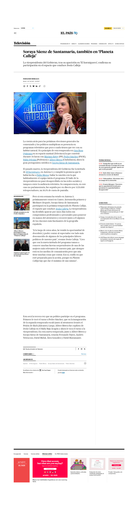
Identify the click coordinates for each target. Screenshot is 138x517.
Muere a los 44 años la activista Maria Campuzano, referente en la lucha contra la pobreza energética (111, 232)
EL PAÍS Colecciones (61, 454)
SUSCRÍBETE (108, 28)
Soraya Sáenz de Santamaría (56, 363)
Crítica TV (110, 43)
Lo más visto (103, 203)
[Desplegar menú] (15, 33)
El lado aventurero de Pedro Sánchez (21, 213)
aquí (63, 372)
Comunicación (103, 43)
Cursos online (35, 454)
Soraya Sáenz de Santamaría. (66, 162)
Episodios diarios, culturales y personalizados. (78, 472)
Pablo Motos (43, 175)
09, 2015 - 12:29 (33, 81)
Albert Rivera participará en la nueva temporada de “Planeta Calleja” (21, 233)
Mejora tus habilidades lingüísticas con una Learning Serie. (50, 480)
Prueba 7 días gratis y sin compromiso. (115, 472)
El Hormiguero (33, 363)
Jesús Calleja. (62, 208)
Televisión (22, 43)
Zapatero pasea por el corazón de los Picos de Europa (21, 254)
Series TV (74, 43)
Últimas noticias (119, 43)
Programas (94, 43)
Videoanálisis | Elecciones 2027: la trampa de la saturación (111, 179)
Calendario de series (84, 43)
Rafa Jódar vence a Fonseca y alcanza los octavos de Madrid (110, 174)
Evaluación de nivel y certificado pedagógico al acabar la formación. (96, 473)
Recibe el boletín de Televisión (34, 349)
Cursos (26, 454)
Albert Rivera (55, 159)
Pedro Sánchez (71, 156)
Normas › (83, 354)
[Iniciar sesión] (118, 28)
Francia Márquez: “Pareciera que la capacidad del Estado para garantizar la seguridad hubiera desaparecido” (110, 187)
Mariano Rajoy (51, 156)
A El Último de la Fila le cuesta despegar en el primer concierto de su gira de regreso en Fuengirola (112, 239)
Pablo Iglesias (30, 159)
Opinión (25, 363)
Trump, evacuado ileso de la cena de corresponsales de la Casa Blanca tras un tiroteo (112, 218)
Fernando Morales (31, 79)
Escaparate (17, 454)
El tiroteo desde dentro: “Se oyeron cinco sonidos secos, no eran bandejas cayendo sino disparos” (111, 225)
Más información (28, 372)
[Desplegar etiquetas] (85, 363)
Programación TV (65, 43)
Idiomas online (47, 454)
